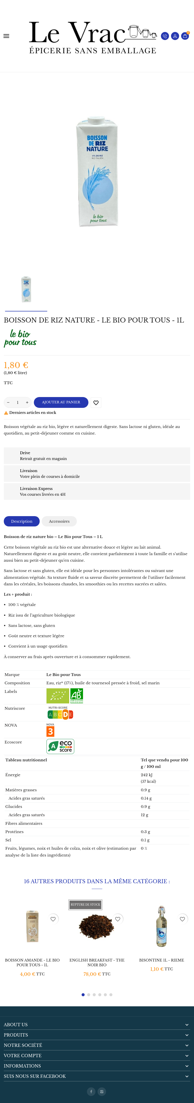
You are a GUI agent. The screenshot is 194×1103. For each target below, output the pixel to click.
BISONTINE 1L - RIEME (161, 960)
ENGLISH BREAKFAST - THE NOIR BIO (97, 963)
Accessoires (59, 521)
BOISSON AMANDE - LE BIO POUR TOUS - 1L (32, 963)
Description (21, 521)
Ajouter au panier (61, 402)
